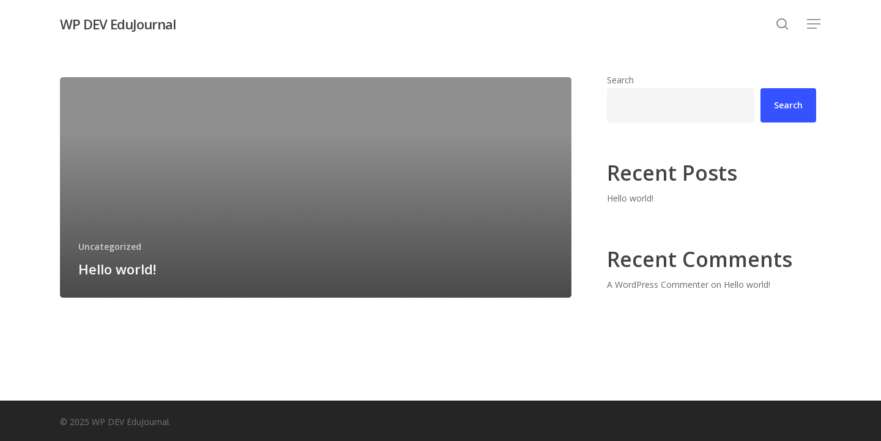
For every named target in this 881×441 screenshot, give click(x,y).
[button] (814, 24)
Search (620, 80)
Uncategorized (109, 246)
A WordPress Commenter (657, 284)
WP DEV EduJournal (118, 24)
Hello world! (630, 198)
